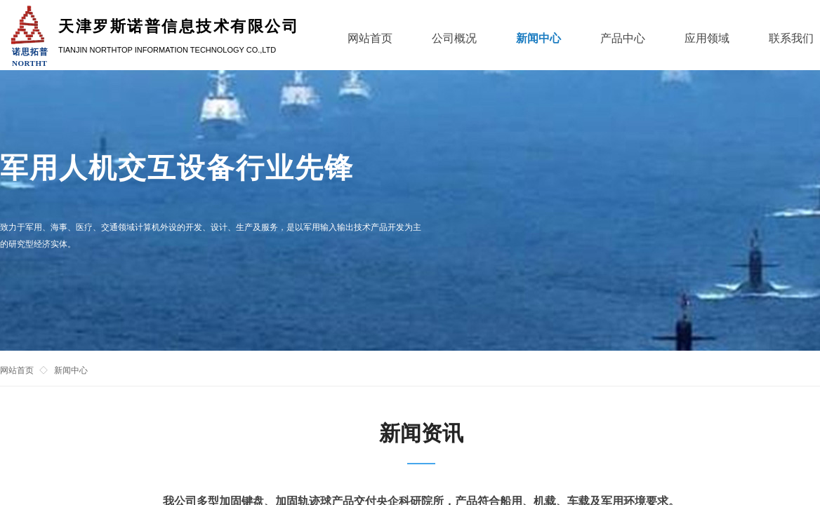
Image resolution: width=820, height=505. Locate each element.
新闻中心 (71, 370)
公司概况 (454, 38)
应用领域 (707, 38)
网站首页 (17, 370)
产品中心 (622, 38)
